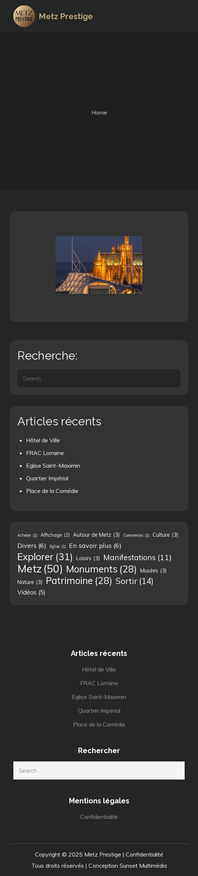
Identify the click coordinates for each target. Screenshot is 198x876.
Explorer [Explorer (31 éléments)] (45, 556)
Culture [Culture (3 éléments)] (165, 535)
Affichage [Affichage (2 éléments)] (55, 535)
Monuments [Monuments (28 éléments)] (101, 569)
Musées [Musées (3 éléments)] (153, 571)
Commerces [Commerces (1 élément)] (136, 535)
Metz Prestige (66, 16)
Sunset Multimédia (143, 865)
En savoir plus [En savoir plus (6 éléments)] (95, 545)
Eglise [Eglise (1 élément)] (58, 546)
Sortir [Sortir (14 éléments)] (135, 581)
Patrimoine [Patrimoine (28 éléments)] (79, 581)
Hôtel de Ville (43, 440)
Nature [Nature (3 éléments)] (30, 582)
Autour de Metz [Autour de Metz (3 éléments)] (96, 535)
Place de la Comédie (52, 490)
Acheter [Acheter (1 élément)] (27, 535)
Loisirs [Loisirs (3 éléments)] (88, 558)
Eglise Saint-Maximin (53, 465)
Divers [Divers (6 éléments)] (31, 545)
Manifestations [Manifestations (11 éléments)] (137, 557)
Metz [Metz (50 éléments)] (40, 568)
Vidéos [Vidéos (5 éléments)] (31, 592)
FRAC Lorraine (45, 452)
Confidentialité (99, 816)
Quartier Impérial (47, 478)
